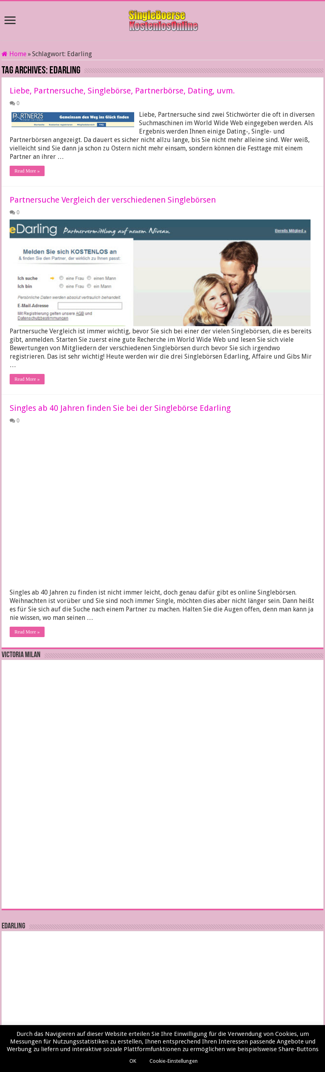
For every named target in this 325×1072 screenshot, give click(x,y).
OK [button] (132, 1061)
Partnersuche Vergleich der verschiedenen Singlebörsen (113, 191)
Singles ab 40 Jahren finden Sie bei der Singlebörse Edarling (120, 398)
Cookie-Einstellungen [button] (173, 1061)
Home (14, 54)
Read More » (27, 162)
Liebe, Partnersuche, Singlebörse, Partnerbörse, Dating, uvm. (122, 90)
